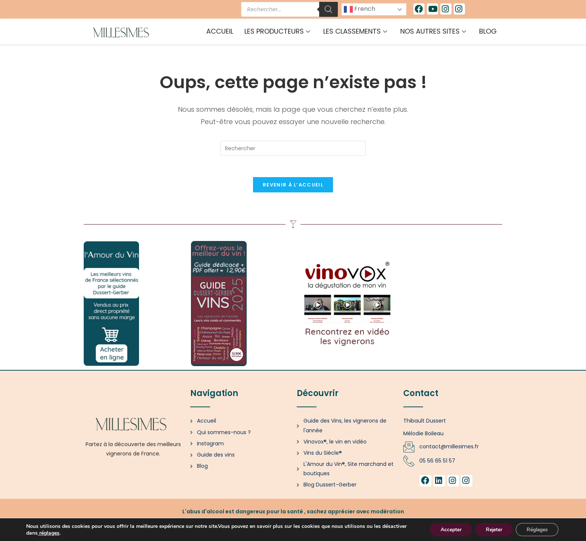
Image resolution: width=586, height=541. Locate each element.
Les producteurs (278, 31)
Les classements (356, 31)
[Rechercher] (328, 9)
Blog (488, 31)
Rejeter (491, 529)
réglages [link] (75, 532)
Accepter (447, 529)
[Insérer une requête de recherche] (293, 148)
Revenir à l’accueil (293, 185)
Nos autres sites (434, 31)
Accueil (219, 31)
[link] (64, 532)
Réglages (536, 529)
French (359, 9)
